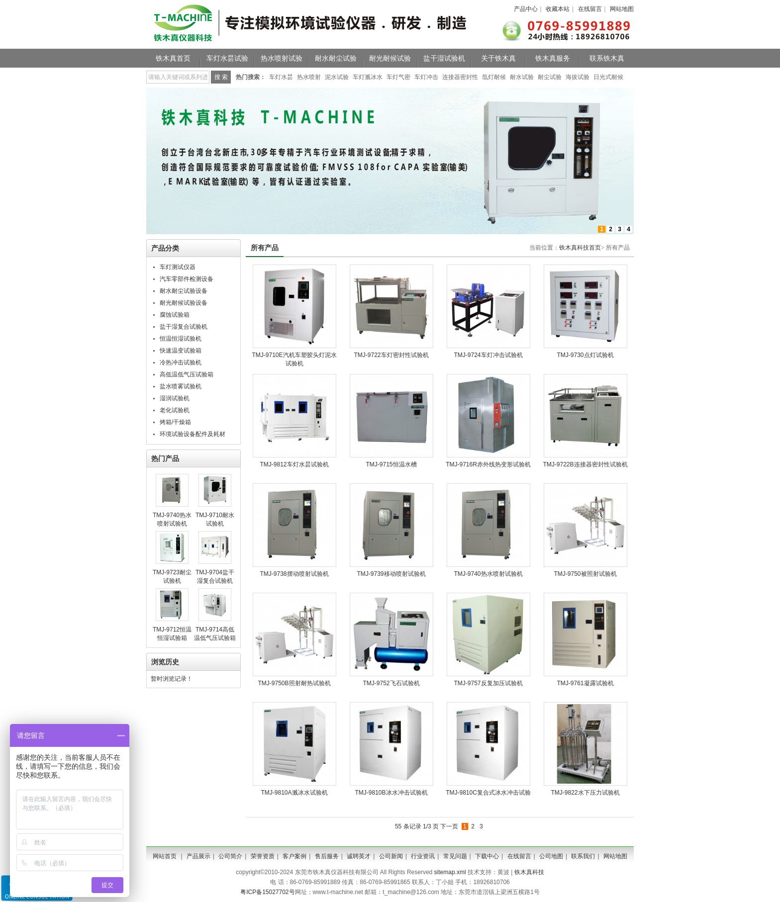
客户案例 (294, 856)
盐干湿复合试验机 (183, 326)
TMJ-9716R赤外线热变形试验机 (488, 464)
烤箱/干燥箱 (175, 422)
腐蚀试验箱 (175, 314)
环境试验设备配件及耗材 (192, 434)
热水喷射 (309, 77)
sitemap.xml (450, 872)
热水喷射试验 (281, 58)
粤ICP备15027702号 (267, 892)
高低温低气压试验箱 (186, 374)
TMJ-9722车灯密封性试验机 (391, 355)
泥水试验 (337, 77)
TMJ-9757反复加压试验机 (488, 683)
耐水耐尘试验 (336, 58)
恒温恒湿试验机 (180, 338)
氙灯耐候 (494, 77)
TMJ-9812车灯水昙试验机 (294, 464)
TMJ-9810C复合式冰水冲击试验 (488, 792)
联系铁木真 (606, 58)
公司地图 (551, 856)
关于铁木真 (498, 58)
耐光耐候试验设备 (183, 302)
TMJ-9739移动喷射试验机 (391, 573)
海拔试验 (577, 77)
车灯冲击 (426, 77)
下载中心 (487, 856)
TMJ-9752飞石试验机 (391, 683)
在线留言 (590, 8)
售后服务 (327, 856)
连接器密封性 (460, 77)
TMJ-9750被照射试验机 (585, 573)
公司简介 (230, 856)
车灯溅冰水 (368, 77)
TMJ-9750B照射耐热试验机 (294, 683)
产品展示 (198, 856)
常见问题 (455, 856)
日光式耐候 (608, 77)
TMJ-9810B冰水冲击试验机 (391, 792)
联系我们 (583, 856)
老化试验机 (175, 410)
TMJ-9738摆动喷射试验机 (294, 573)
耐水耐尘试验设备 (183, 290)
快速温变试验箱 (180, 350)
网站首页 (165, 856)
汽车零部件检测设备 (186, 278)
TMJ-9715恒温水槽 (391, 464)
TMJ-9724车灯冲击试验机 (488, 355)
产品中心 (526, 8)
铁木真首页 (173, 58)
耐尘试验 (550, 77)
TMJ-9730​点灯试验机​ (585, 355)
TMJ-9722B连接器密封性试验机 (585, 464)
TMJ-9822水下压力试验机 (585, 792)
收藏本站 (558, 8)
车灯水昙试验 (227, 58)
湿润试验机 (175, 398)
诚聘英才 (359, 856)
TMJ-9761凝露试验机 (585, 683)
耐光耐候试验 (390, 58)
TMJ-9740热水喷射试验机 (488, 573)
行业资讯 (423, 856)
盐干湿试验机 (444, 58)
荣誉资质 (263, 856)
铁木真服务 (552, 58)
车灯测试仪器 (177, 267)
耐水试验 (522, 77)
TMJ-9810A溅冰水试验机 (294, 792)
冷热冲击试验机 (180, 362)
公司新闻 (391, 856)
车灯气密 (398, 77)
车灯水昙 (281, 77)
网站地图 (622, 8)
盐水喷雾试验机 (180, 386)
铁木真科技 (529, 872)
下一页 (449, 826)
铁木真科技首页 (580, 247)
